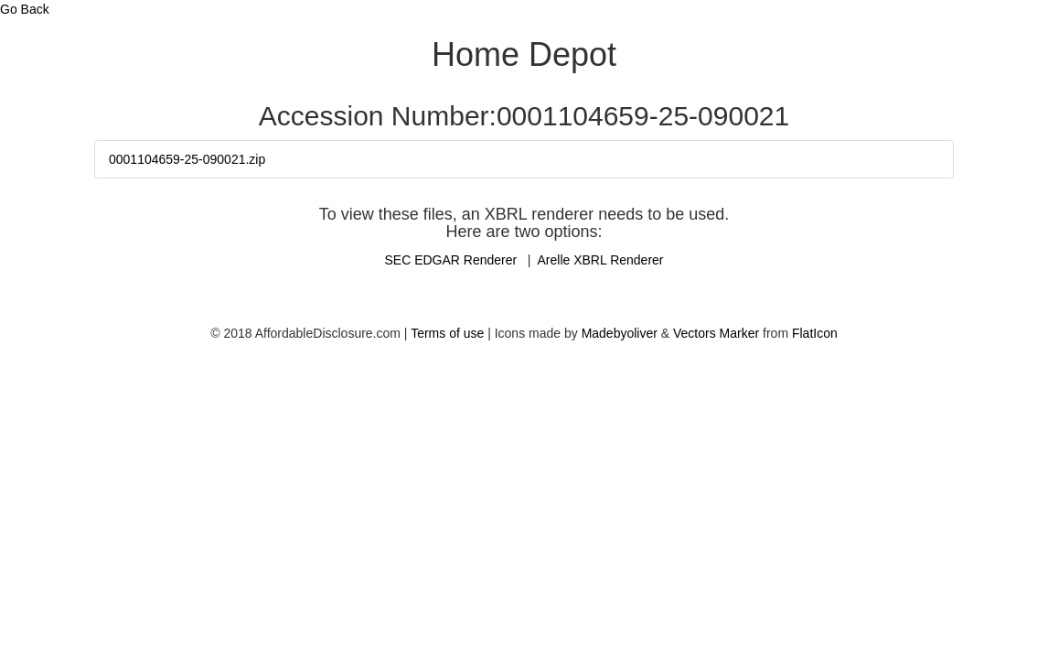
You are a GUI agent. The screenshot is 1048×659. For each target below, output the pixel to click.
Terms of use (447, 333)
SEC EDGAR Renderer (452, 260)
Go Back (24, 9)
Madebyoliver (620, 333)
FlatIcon (815, 333)
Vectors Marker (716, 333)
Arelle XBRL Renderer (601, 260)
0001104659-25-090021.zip (187, 159)
